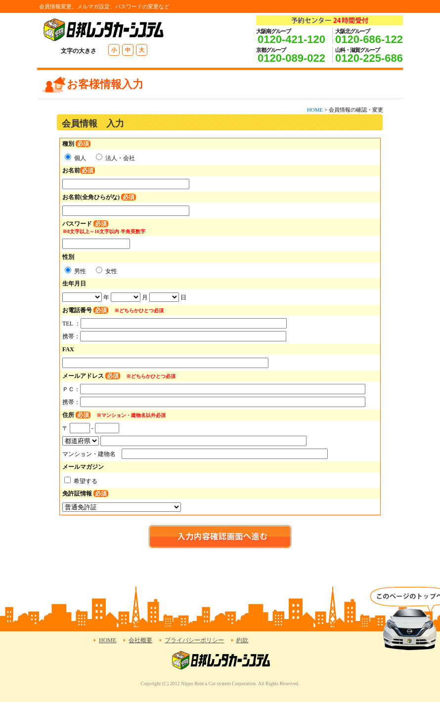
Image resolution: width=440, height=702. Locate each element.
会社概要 (140, 640)
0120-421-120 (291, 39)
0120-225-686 (369, 58)
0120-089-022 (291, 58)
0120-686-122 (369, 39)
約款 (242, 640)
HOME (315, 110)
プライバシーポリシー (194, 640)
